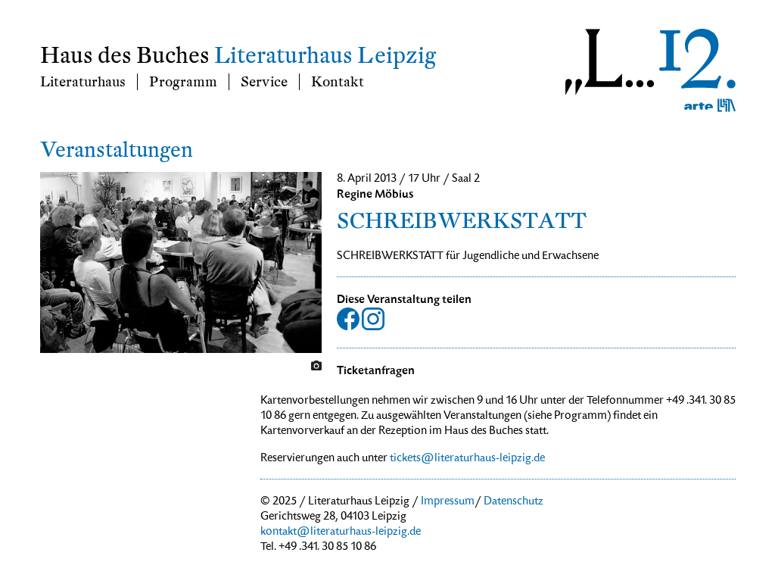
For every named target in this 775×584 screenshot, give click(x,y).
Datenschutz (513, 502)
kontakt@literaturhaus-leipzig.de (340, 532)
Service (264, 81)
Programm (183, 81)
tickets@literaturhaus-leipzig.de (467, 459)
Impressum (448, 502)
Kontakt (337, 81)
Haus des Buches (125, 55)
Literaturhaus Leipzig (325, 55)
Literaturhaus (83, 81)
